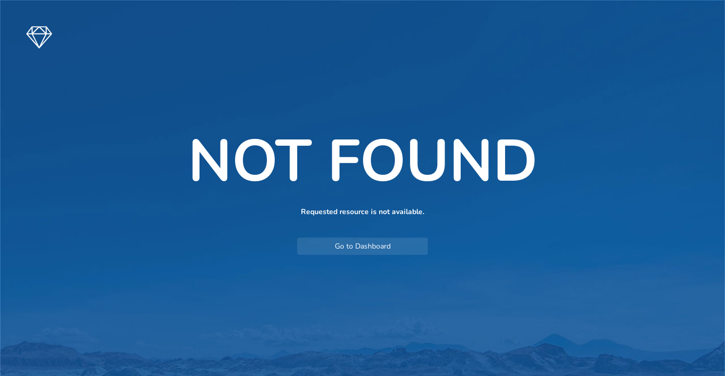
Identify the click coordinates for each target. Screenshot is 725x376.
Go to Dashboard (363, 246)
